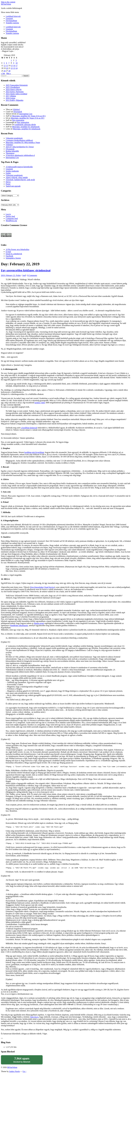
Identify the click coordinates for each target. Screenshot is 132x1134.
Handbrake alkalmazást (19, 625)
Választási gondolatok (14, 138)
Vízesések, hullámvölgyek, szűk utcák (20, 180)
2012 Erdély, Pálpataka (14, 100)
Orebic (8, 173)
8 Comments (32, 275)
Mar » (8, 73)
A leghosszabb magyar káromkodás (19, 167)
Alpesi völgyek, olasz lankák (17, 177)
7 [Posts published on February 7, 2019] (8, 63)
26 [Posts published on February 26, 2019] (5, 71)
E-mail (8, 252)
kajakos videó (40, 403)
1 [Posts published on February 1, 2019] (11, 60)
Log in (8, 214)
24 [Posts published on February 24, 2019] (16, 68)
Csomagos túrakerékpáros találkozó (19, 140)
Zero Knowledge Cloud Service (42, 587)
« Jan (3, 73)
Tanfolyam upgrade (13, 186)
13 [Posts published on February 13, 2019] (7, 66)
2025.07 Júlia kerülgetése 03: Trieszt (20, 147)
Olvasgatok (17, 112)
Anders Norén (14, 1073)
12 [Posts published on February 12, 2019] (5, 66)
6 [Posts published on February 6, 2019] (6, 63)
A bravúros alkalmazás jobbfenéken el (20, 155)
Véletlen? (16, 109)
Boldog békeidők (12, 151)
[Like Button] (2, 1039)
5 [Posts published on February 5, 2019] (4, 63)
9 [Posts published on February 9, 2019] (13, 63)
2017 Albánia (11, 96)
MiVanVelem (6, 4)
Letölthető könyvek (13, 16)
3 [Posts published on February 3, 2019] (16, 60)
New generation (18, 120)
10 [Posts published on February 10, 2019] (16, 63)
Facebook (9, 256)
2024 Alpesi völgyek (13, 89)
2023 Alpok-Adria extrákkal (16, 94)
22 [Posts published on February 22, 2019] (12, 68)
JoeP (24, 275)
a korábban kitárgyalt (29, 428)
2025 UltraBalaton (13, 87)
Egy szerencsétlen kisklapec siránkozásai (25, 270)
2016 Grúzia (10, 98)
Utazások (9, 18)
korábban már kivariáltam (34, 452)
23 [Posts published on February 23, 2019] (14, 68)
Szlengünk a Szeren (13, 258)
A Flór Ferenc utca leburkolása (17, 249)
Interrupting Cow (25, 114)
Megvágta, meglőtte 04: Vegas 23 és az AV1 (29, 116)
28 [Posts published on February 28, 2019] (9, 71)
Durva (8, 182)
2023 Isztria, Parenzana (15, 92)
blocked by (21, 1061)
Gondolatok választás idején (25, 125)
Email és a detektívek (14, 254)
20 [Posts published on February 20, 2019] (7, 68)
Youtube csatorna (12, 23)
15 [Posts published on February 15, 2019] (12, 66)
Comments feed (12, 218)
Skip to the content (8, 2)
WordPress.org (11, 221)
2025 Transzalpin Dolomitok (17, 85)
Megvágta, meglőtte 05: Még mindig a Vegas (23, 142)
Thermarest (10, 153)
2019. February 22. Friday (11, 275)
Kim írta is (34, 1018)
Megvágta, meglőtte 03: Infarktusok (26, 127)
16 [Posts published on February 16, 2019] (14, 66)
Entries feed (10, 216)
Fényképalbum (11, 21)
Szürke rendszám (12, 171)
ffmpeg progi (39, 623)
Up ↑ (24, 1073)
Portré (8, 184)
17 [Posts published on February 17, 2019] (16, 66)
